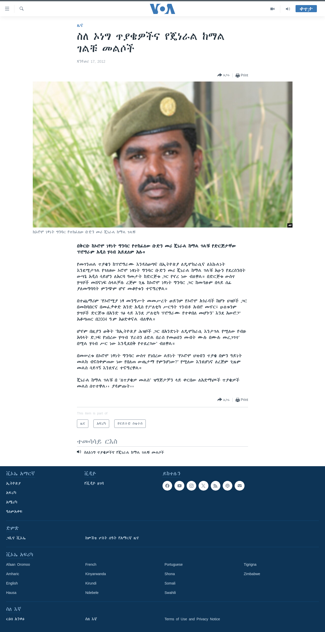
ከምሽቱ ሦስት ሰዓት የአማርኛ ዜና (112, 538)
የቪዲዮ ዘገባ (94, 483)
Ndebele (92, 592)
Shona (170, 574)
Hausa (11, 592)
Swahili (170, 592)
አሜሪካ (11, 502)
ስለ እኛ (91, 619)
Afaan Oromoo (18, 564)
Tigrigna (250, 564)
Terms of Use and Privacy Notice (192, 619)
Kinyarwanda (95, 574)
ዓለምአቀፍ (14, 511)
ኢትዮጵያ (13, 483)
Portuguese (174, 564)
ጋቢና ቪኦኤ (16, 538)
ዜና (80, 25)
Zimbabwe (252, 574)
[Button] (223, 75)
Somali (170, 583)
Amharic (12, 574)
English (12, 583)
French (90, 564)
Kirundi (90, 583)
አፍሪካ (11, 493)
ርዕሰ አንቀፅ (15, 619)
